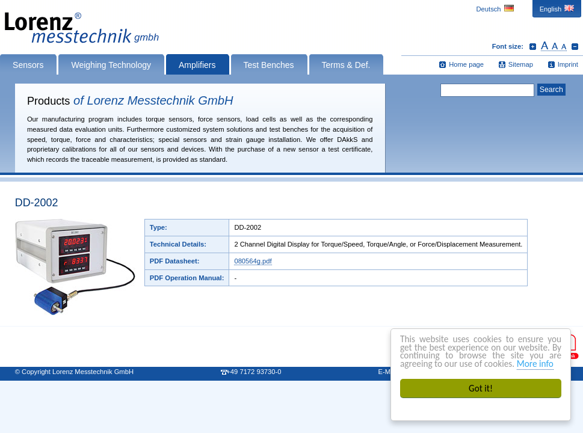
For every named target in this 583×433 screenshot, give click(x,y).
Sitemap (520, 64)
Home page (466, 64)
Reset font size (554, 46)
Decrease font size (575, 46)
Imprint (568, 64)
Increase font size (532, 46)
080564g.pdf (252, 261)
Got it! (481, 388)
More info (535, 363)
